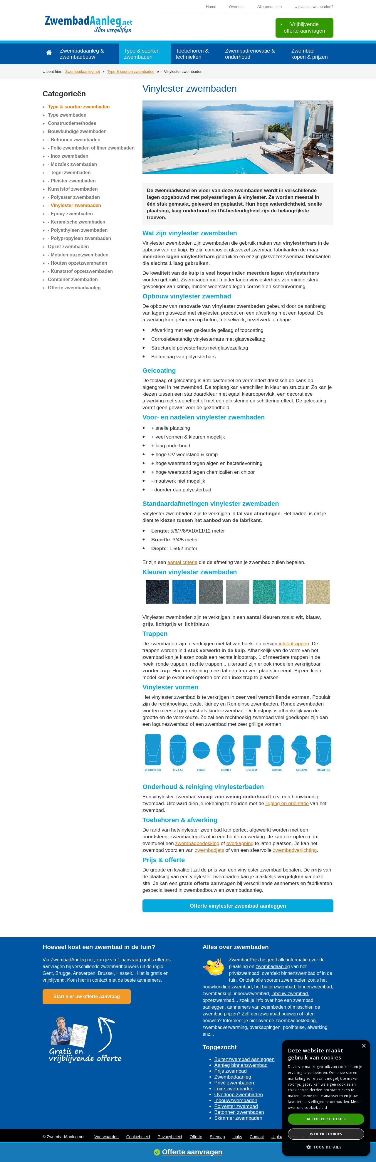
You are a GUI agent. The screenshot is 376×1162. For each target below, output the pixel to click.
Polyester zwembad (236, 1106)
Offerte (196, 1136)
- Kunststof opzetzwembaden (80, 271)
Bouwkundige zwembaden (77, 131)
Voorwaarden (106, 1136)
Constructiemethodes (72, 123)
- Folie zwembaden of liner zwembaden (91, 147)
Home (211, 6)
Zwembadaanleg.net (82, 71)
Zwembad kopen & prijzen (309, 54)
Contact (257, 1136)
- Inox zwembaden (68, 156)
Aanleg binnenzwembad (241, 1065)
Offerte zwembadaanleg (74, 287)
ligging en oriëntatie (287, 803)
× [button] (363, 1046)
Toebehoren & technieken (192, 54)
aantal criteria (182, 562)
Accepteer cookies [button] (326, 1118)
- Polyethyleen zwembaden (78, 230)
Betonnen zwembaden (239, 1112)
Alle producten (269, 6)
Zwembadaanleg (232, 1077)
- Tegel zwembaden (69, 172)
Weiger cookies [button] (326, 1133)
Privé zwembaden (234, 1083)
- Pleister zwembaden (72, 180)
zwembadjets (209, 850)
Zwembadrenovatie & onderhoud (250, 54)
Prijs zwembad (230, 1071)
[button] (326, 1146)
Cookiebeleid (138, 1136)
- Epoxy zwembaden (70, 213)
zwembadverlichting (295, 850)
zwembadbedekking (197, 843)
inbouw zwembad (289, 993)
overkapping (240, 843)
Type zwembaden (67, 114)
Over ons (237, 6)
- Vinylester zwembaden (74, 205)
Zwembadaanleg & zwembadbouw (82, 54)
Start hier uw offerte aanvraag (86, 996)
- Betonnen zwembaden (74, 139)
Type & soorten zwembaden (142, 54)
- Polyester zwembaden (74, 197)
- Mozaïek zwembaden (72, 164)
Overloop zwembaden (238, 1094)
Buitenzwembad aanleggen (244, 1059)
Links (237, 1136)
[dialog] (326, 1098)
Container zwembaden (73, 279)
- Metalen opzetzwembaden (78, 254)
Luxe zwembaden (234, 1089)
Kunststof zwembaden (73, 189)
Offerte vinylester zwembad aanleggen (238, 906)
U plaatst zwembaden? (314, 6)
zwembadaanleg (273, 966)
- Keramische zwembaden (76, 221)
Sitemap (217, 1136)
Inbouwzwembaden (235, 1100)
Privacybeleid (170, 1136)
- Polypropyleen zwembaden (79, 238)
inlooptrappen (294, 644)
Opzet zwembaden (68, 246)
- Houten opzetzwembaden (77, 263)
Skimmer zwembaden (238, 1118)
